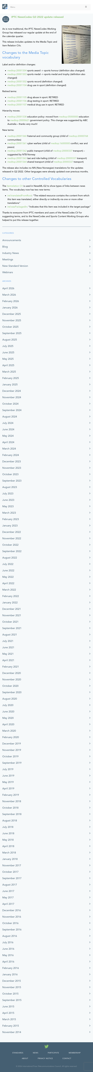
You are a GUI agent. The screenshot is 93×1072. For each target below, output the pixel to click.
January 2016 (10, 974)
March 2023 (9, 512)
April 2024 (8, 442)
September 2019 (11, 762)
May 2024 (8, 435)
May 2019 (8, 782)
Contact (66, 1059)
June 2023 (8, 500)
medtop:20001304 (17, 70)
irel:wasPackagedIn (17, 206)
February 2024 (10, 455)
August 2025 (9, 339)
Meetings (7, 259)
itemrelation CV (15, 186)
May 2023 (8, 506)
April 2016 (8, 961)
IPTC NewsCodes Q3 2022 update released (37, 17)
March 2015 (9, 1019)
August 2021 (9, 634)
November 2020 (11, 679)
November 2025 (11, 320)
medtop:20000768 (78, 136)
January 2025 (10, 384)
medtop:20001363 (17, 158)
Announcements (11, 240)
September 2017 (11, 878)
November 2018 (11, 801)
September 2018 (11, 814)
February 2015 (10, 1025)
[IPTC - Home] (5, 6)
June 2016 (8, 948)
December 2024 (11, 391)
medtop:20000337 (62, 150)
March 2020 (9, 730)
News (35, 1053)
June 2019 (8, 775)
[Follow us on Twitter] (46, 1047)
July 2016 (7, 942)
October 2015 (10, 993)
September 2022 (11, 551)
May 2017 (8, 897)
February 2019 (10, 795)
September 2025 (11, 333)
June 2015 (8, 1006)
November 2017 (11, 865)
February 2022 (10, 596)
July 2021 (7, 641)
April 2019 (8, 788)
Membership (75, 1053)
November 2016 (11, 916)
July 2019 (7, 769)
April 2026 (8, 288)
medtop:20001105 (17, 97)
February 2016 (10, 968)
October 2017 (10, 871)
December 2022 (11, 532)
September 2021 (11, 628)
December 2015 (11, 980)
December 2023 (11, 461)
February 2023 (10, 519)
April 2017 (8, 904)
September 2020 (11, 692)
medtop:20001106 (17, 101)
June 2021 (8, 647)
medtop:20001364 (17, 161)
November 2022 (11, 538)
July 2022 (7, 564)
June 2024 (8, 429)
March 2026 (9, 294)
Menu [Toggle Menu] (48, 7)
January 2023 (10, 525)
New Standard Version (15, 266)
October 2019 (10, 756)
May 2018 (8, 839)
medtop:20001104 (17, 85)
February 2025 (10, 378)
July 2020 (7, 705)
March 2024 (9, 448)
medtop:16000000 (60, 143)
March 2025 (9, 371)
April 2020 (8, 724)
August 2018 (9, 820)
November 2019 (11, 750)
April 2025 (8, 365)
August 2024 (9, 416)
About (25, 1059)
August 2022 (9, 557)
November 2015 (11, 987)
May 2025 (8, 358)
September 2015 (11, 1000)
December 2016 (11, 910)
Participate (53, 1053)
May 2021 (8, 653)
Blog (5, 246)
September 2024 (11, 410)
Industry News (10, 253)
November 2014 (11, 1032)
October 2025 (10, 326)
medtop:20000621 (19, 120)
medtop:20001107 (17, 104)
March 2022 (9, 589)
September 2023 (11, 480)
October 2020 (10, 686)
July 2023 (7, 493)
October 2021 (10, 621)
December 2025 (11, 314)
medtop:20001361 (17, 143)
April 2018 (8, 846)
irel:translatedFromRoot (19, 195)
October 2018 (10, 807)
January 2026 (10, 307)
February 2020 (10, 737)
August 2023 (9, 487)
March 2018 (9, 852)
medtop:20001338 (17, 116)
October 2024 (10, 403)
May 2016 (8, 955)
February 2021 (10, 666)
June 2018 (8, 833)
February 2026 (10, 301)
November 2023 (11, 468)
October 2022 (10, 544)
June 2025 (8, 352)
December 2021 (11, 609)
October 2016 (10, 923)
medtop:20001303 (17, 74)
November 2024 (11, 397)
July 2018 (7, 827)
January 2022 (10, 602)
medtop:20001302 (17, 81)
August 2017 (9, 884)
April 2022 (8, 583)
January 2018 (10, 859)
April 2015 (8, 1013)
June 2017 (8, 891)
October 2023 (10, 474)
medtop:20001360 (17, 136)
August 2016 (9, 936)
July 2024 (7, 423)
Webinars (7, 272)
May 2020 (8, 718)
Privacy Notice (45, 1059)
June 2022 (8, 570)
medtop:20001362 (17, 150)
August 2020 (9, 698)
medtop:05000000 (68, 116)
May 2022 (8, 577)
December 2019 (11, 743)
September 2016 (11, 929)
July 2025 (7, 346)
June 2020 (8, 711)
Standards (17, 1053)
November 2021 (11, 615)
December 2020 (11, 673)
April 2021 (8, 660)
